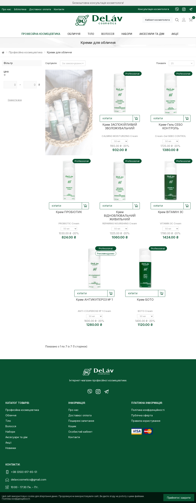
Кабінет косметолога (157, 19)
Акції (8, 442)
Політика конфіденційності (16, 498)
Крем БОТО (145, 299)
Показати (161, 63)
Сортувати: (51, 63)
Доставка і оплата (40, 9)
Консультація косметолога (153, 9)
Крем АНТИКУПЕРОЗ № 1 (94, 299)
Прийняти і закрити (179, 497)
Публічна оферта (142, 415)
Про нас (6, 9)
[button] (190, 19)
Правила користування (145, 420)
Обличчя (10, 415)
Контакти (59, 9)
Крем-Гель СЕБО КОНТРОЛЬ (171, 126)
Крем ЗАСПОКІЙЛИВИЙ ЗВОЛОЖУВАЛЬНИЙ (119, 126)
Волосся (10, 426)
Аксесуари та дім (16, 437)
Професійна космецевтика (25, 52)
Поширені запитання (81, 420)
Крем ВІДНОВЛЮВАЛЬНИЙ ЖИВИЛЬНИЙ (120, 215)
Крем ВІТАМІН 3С (170, 212)
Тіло (8, 420)
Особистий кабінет (80, 431)
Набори (10, 431)
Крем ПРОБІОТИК (69, 212)
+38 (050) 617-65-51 (24, 472)
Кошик (72, 426)
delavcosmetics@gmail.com (28, 479)
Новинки (10, 448)
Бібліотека (20, 9)
